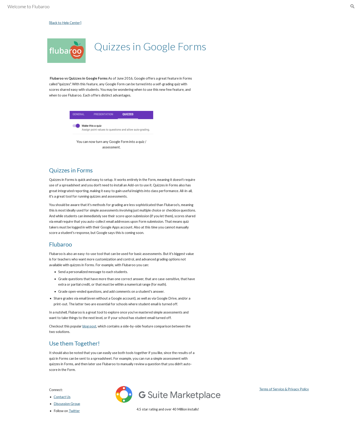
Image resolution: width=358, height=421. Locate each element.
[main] (122, 22)
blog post (89, 326)
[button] (352, 6)
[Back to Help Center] (65, 23)
